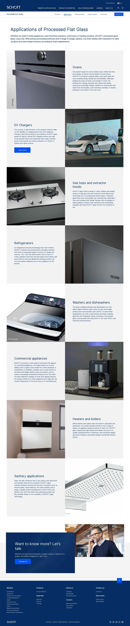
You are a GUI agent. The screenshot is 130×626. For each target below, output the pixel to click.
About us (109, 8)
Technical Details (79, 14)
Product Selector (41, 591)
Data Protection (63, 622)
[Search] (118, 8)
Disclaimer (49, 622)
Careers (100, 8)
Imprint (55, 622)
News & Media (110, 3)
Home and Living (11, 602)
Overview (57, 14)
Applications (67, 14)
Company (69, 591)
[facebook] (110, 622)
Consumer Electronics (13, 598)
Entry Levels (69, 605)
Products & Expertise (67, 8)
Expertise (39, 599)
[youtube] (122, 622)
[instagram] (113, 622)
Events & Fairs (100, 599)
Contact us (119, 14)
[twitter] (119, 622)
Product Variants (92, 14)
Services (38, 601)
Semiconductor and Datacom (15, 612)
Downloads (103, 14)
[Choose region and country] (119, 3)
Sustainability (70, 593)
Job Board (69, 607)
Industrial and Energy (12, 604)
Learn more (22, 150)
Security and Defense (13, 610)
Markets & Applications (47, 8)
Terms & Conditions (74, 622)
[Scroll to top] (119, 580)
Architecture (10, 591)
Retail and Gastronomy (13, 608)
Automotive (10, 593)
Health (8, 600)
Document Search (71, 595)
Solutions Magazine (85, 8)
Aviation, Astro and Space (14, 595)
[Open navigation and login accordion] (122, 8)
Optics (8, 606)
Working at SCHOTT (71, 603)
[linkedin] (116, 622)
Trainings (38, 603)
